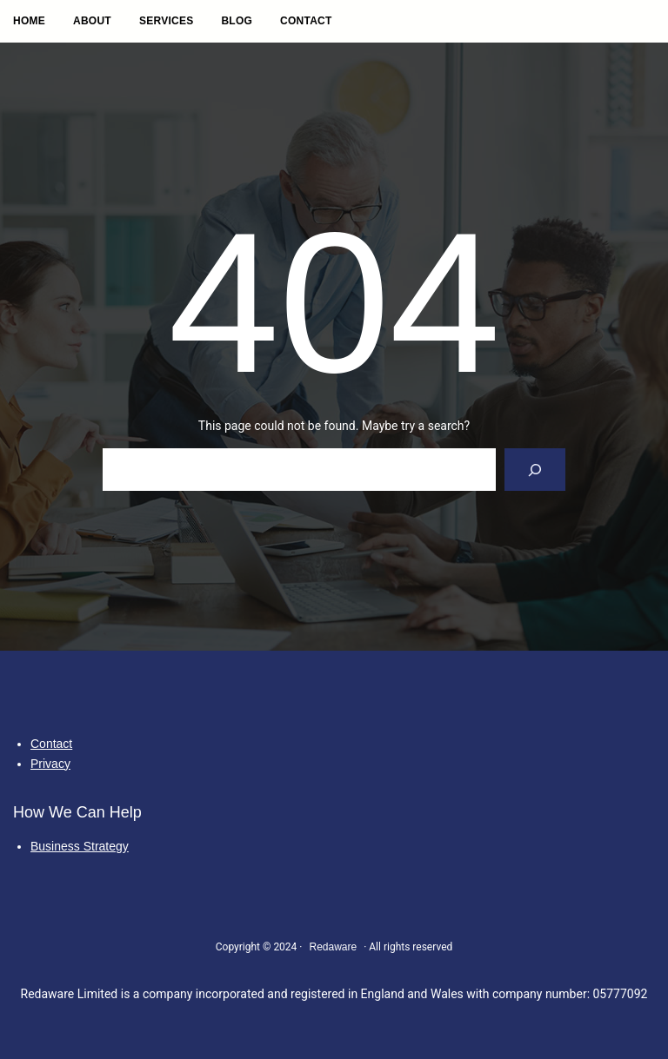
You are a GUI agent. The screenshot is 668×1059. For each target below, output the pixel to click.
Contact (51, 744)
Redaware (333, 947)
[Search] (535, 469)
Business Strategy (79, 846)
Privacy (50, 764)
